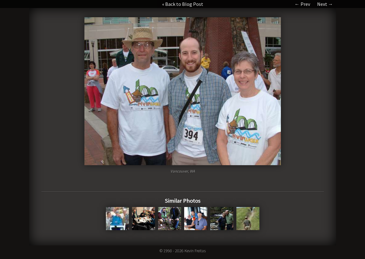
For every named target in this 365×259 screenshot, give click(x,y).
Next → (325, 4)
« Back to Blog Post (182, 4)
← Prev (302, 4)
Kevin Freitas (195, 250)
